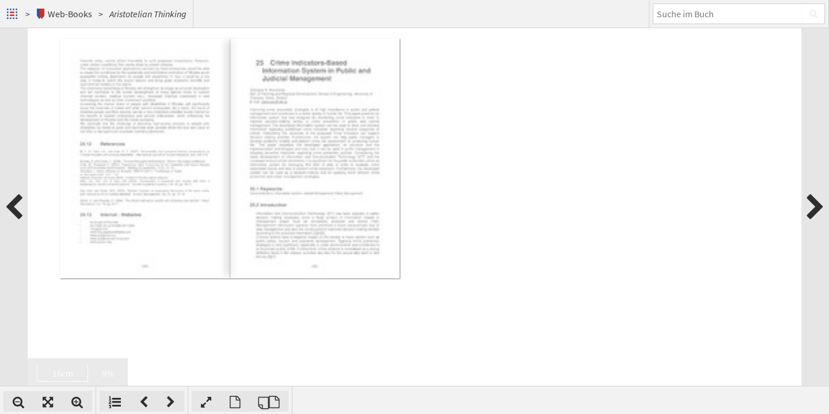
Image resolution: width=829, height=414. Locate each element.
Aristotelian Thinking (148, 14)
